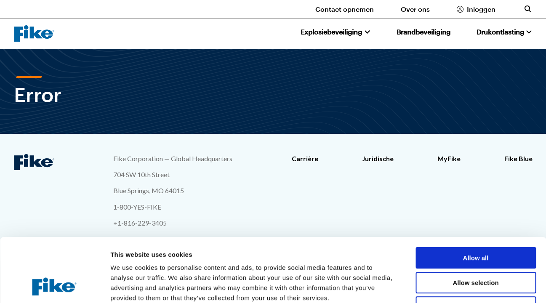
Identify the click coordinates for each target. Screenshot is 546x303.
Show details (441, 286)
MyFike (449, 158)
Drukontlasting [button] (500, 32)
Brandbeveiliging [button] (423, 32)
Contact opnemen (344, 9)
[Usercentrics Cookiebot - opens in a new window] (54, 286)
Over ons (415, 9)
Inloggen (481, 9)
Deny (476, 249)
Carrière (305, 158)
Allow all (476, 200)
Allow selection (475, 225)
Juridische (378, 158)
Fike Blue (518, 158)
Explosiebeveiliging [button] (331, 32)
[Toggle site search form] (527, 9)
